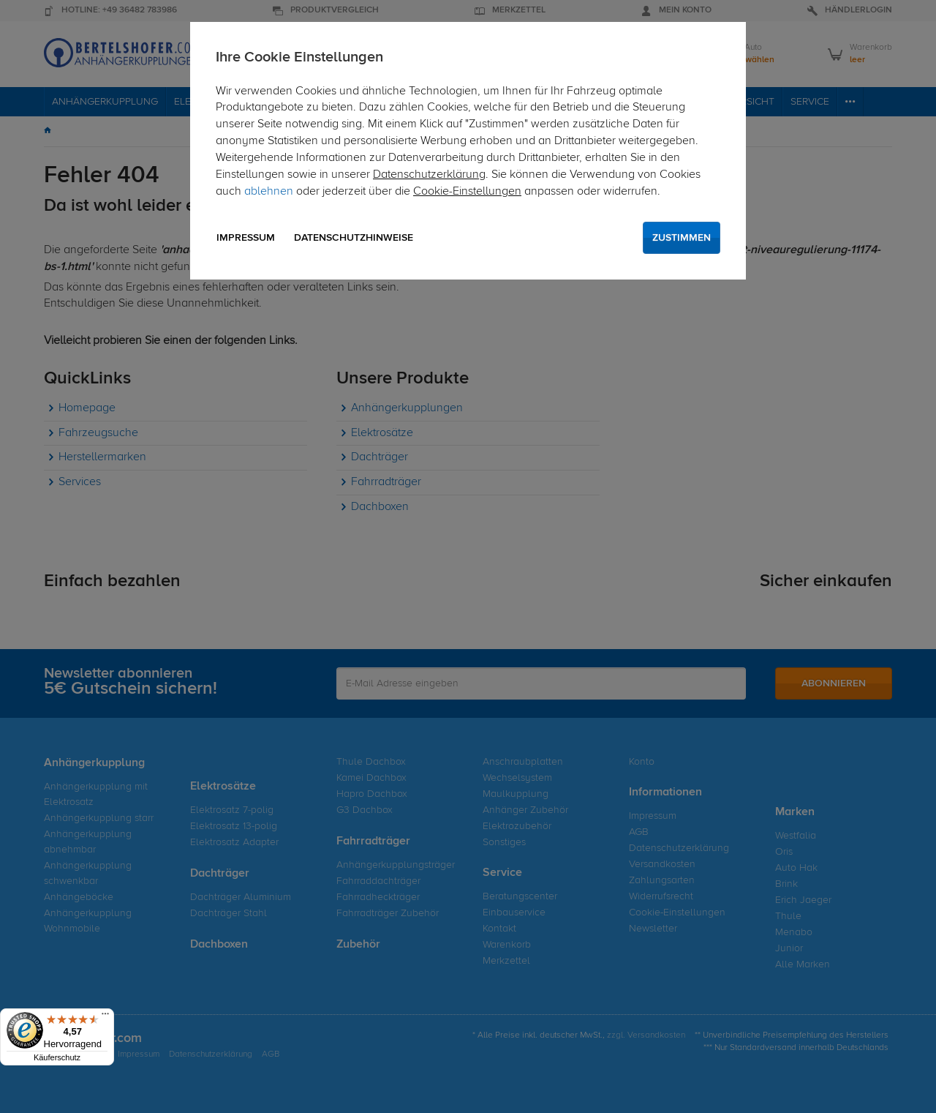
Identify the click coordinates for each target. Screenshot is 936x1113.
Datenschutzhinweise (353, 238)
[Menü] (105, 1017)
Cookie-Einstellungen (467, 192)
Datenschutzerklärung (429, 175)
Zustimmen (681, 238)
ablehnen (268, 192)
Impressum (245, 238)
